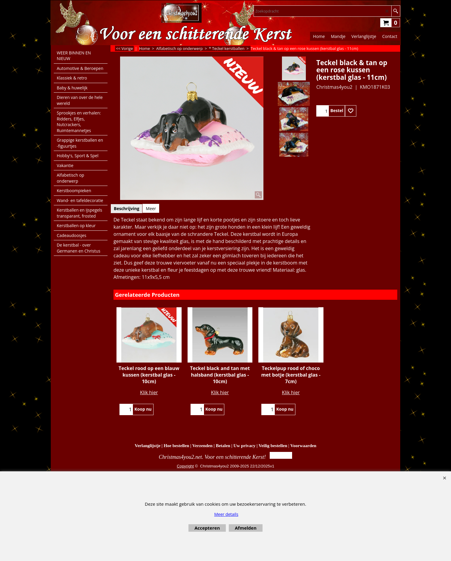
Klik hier (149, 392)
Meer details (226, 514)
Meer (151, 208)
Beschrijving (126, 208)
